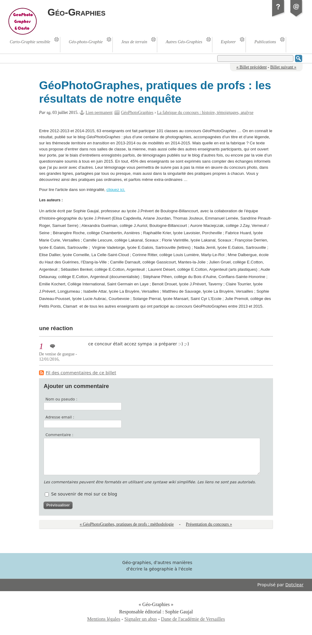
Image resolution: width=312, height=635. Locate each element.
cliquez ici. (115, 189)
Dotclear (294, 584)
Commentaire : (59, 435)
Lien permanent (99, 112)
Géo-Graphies (76, 12)
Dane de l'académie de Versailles (193, 619)
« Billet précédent (251, 67)
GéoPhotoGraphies (137, 112)
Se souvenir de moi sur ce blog (84, 494)
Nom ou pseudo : (61, 399)
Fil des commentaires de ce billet (81, 372)
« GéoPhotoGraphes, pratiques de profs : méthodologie (127, 524)
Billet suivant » (283, 67)
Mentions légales (103, 619)
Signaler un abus (140, 619)
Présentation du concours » (209, 524)
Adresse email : (59, 417)
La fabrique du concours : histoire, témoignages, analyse (205, 112)
